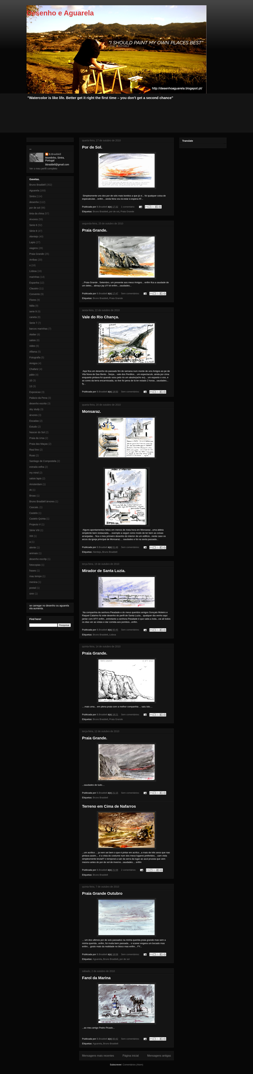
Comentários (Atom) (133, 1064)
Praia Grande (127, 211)
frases (32, 570)
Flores (32, 299)
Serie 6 (33, 225)
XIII (31, 536)
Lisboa (112, 634)
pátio (32, 374)
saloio (32, 340)
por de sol (114, 211)
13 (30, 386)
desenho (34, 202)
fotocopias (35, 564)
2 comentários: (129, 870)
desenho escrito (38, 403)
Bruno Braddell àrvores (41, 501)
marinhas (34, 276)
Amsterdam (35, 484)
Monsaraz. (91, 411)
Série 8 (33, 230)
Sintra (32, 196)
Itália (32, 305)
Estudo (33, 426)
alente (32, 547)
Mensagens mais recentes (98, 1055)
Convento (34, 294)
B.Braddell (55, 154)
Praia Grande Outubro (102, 893)
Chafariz (33, 369)
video (32, 345)
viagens (33, 248)
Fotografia (34, 357)
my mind (34, 472)
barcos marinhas (38, 328)
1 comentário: (128, 206)
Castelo (33, 513)
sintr (31, 593)
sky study (34, 409)
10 (30, 380)
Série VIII (34, 530)
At (30, 489)
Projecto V (35, 524)
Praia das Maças (38, 443)
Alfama (33, 351)
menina (33, 582)
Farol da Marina (96, 978)
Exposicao (35, 392)
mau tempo (35, 576)
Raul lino (34, 449)
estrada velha (36, 466)
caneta (33, 317)
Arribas (33, 259)
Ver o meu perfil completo (43, 168)
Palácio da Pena (38, 397)
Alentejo (97, 552)
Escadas (34, 420)
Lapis (32, 242)
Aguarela (97, 959)
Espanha (34, 282)
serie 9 (33, 311)
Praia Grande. (94, 230)
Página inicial (130, 1055)
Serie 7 (33, 322)
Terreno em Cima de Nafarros (109, 806)
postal (32, 587)
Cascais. (34, 507)
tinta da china (36, 213)
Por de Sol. (92, 147)
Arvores (33, 219)
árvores (33, 415)
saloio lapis (35, 478)
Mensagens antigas (159, 1055)
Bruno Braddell (100, 211)
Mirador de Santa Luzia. (103, 571)
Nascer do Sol (37, 432)
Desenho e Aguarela (60, 13)
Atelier (32, 334)
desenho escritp (38, 559)
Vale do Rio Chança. (100, 317)
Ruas (32, 455)
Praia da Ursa (36, 438)
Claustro (33, 288)
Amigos (33, 363)
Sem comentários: (130, 293)
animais (33, 553)
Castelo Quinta (37, 518)
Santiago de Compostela (42, 461)
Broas (32, 495)
